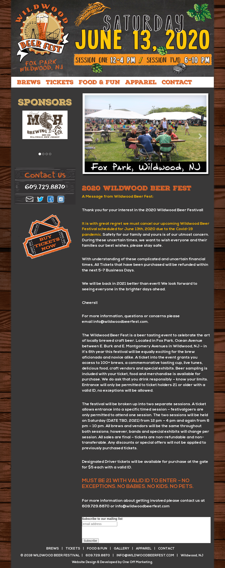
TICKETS (60, 82)
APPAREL (141, 82)
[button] (91, 135)
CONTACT (177, 82)
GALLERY (121, 548)
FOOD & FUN (99, 82)
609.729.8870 (95, 506)
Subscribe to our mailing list (102, 518)
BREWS (29, 82)
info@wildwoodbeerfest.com (120, 322)
